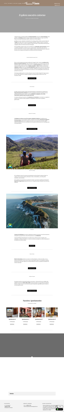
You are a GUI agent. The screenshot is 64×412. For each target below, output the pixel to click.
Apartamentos (10, 3)
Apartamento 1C (12, 319)
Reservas (23, 3)
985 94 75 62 (57, 3)
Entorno (19, 3)
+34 (28, 399)
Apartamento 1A (25, 319)
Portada (5, 3)
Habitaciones (15, 3)
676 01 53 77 (57, 5)
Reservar (12, 324)
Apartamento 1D (52, 319)
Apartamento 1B (38, 319)
